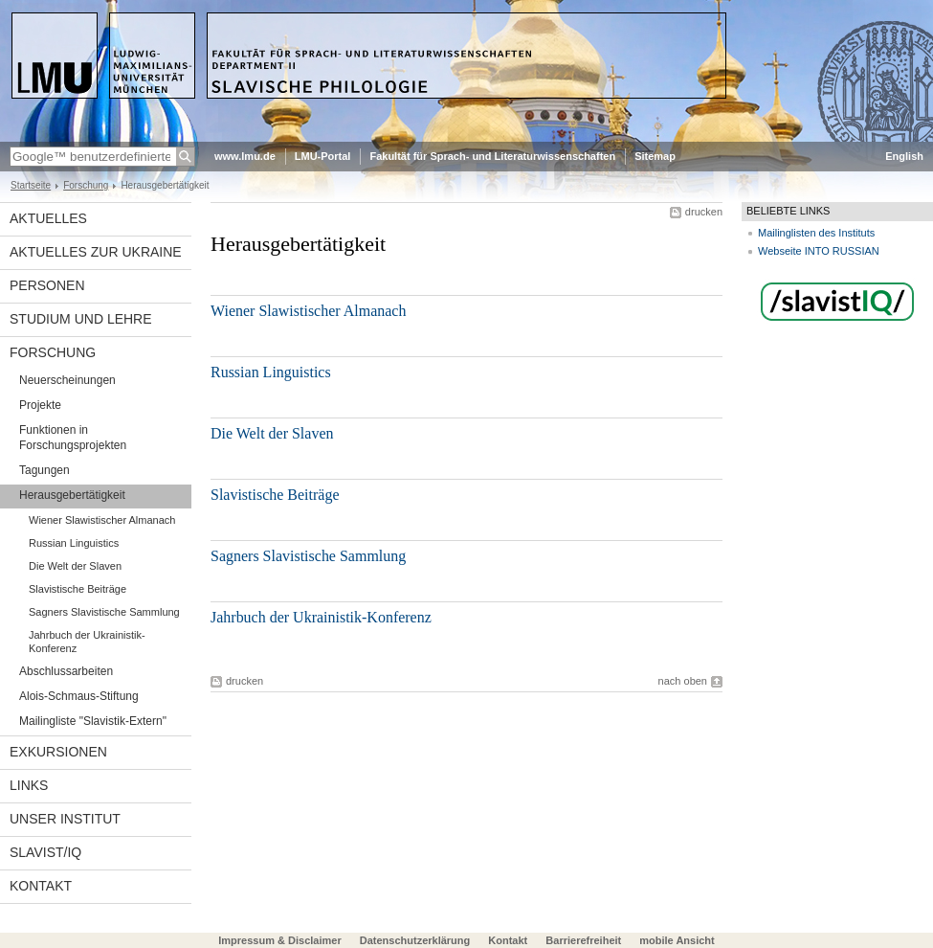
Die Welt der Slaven (75, 566)
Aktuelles (48, 218)
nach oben (682, 681)
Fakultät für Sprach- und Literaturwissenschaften (492, 156)
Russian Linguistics (74, 543)
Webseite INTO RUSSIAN (818, 251)
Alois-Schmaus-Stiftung (79, 696)
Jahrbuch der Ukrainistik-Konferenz (87, 641)
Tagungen (44, 470)
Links (29, 785)
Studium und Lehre (81, 319)
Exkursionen (58, 751)
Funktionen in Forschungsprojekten (72, 437)
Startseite (31, 185)
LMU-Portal (323, 156)
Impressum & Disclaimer (279, 940)
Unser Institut (65, 818)
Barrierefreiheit (584, 940)
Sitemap (655, 156)
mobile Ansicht (676, 940)
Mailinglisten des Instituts (816, 232)
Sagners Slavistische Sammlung (104, 612)
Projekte (40, 405)
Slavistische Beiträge (77, 589)
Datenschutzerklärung (415, 940)
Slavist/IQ (45, 852)
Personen (47, 285)
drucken (703, 211)
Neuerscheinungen (67, 380)
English (904, 156)
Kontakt (41, 885)
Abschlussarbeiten (66, 671)
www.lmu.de (245, 156)
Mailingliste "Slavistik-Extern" (93, 721)
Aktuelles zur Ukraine (96, 252)
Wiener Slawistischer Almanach (102, 520)
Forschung (85, 185)
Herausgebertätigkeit (72, 495)
